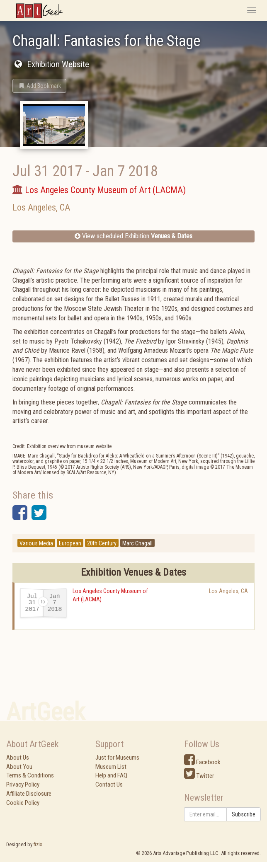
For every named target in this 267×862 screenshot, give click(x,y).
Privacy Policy (22, 784)
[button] (39, 86)
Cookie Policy (22, 802)
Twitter (199, 776)
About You (19, 766)
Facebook (202, 762)
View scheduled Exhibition (133, 236)
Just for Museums (117, 757)
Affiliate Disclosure (28, 793)
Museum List (110, 766)
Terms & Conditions (30, 775)
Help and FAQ (111, 775)
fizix (38, 844)
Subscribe (243, 814)
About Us (17, 757)
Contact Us (109, 784)
